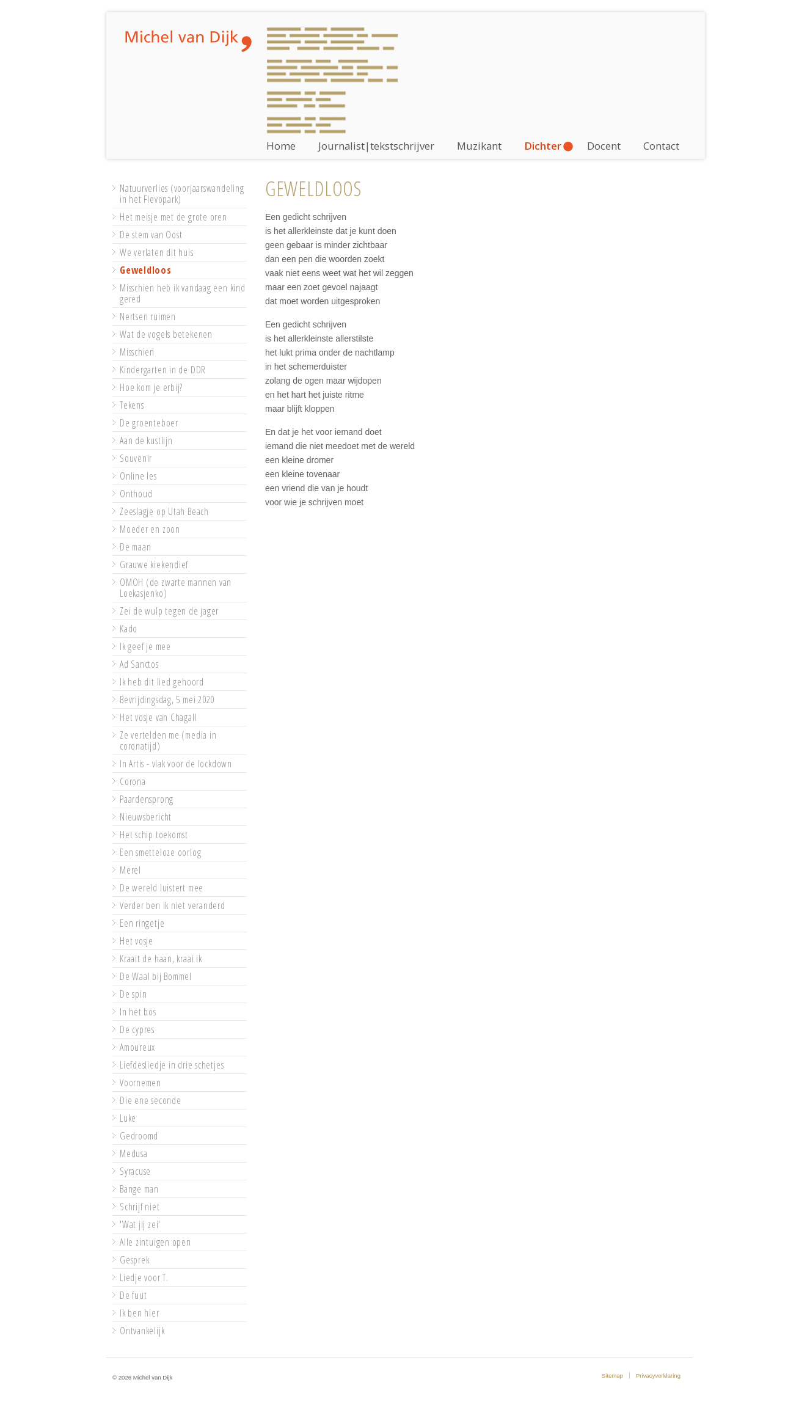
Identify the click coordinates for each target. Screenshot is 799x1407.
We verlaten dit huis (157, 252)
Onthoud (136, 493)
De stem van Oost (151, 234)
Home (281, 146)
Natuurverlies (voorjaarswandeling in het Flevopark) (182, 193)
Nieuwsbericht (146, 817)
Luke (128, 1118)
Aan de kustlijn (146, 440)
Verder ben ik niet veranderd (172, 905)
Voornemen (140, 1082)
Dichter (542, 146)
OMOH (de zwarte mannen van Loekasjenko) (176, 588)
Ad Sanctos (139, 664)
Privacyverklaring (658, 1375)
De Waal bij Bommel (156, 976)
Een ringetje (142, 923)
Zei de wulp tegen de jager (169, 611)
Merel (130, 870)
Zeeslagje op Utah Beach (164, 511)
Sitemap (612, 1375)
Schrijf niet (139, 1206)
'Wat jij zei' (140, 1224)
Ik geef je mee (145, 646)
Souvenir (136, 458)
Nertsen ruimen (148, 316)
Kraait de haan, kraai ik (161, 958)
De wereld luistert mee (161, 887)
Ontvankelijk (142, 1330)
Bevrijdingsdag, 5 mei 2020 (167, 699)
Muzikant (479, 146)
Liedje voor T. (144, 1277)
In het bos (138, 1011)
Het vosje (136, 941)
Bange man (139, 1189)
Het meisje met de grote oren (173, 217)
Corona (133, 781)
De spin (133, 994)
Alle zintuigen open (155, 1242)
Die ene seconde (150, 1100)
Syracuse (135, 1171)
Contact (661, 146)
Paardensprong (146, 799)
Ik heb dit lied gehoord (162, 682)
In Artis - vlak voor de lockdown (176, 763)
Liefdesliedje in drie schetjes (172, 1065)
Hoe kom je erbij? (151, 387)
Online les (138, 476)
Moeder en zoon (150, 529)
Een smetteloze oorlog (160, 852)
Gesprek (134, 1259)
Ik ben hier (139, 1313)
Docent (604, 146)
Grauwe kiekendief (154, 564)
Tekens (132, 405)
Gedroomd (139, 1135)
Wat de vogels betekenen (166, 334)
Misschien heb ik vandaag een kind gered (183, 293)
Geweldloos (146, 270)
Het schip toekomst (154, 834)
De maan (135, 547)
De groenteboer (149, 422)
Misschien (137, 352)
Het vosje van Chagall (158, 717)
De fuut (133, 1295)
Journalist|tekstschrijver (376, 146)
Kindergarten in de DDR (163, 369)
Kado (128, 628)
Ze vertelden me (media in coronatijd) (168, 740)
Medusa (134, 1153)
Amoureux (137, 1047)
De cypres (137, 1029)
